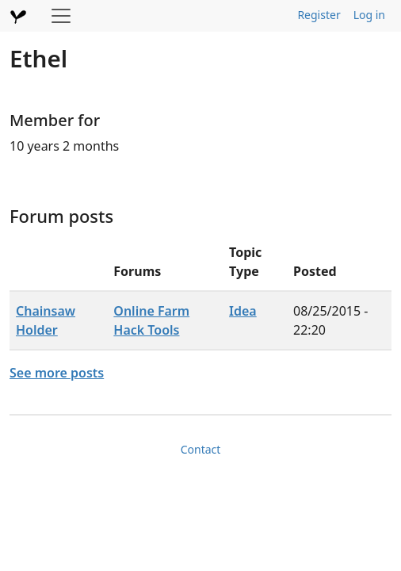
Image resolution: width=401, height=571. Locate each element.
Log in (369, 14)
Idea (243, 311)
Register (318, 14)
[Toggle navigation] (61, 16)
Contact (201, 449)
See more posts (57, 372)
